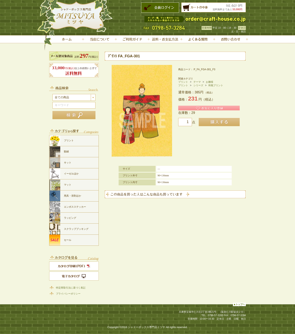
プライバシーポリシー (68, 293)
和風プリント (215, 85)
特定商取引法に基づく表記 (70, 287)
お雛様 (209, 81)
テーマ (197, 81)
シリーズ (198, 85)
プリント (183, 81)
